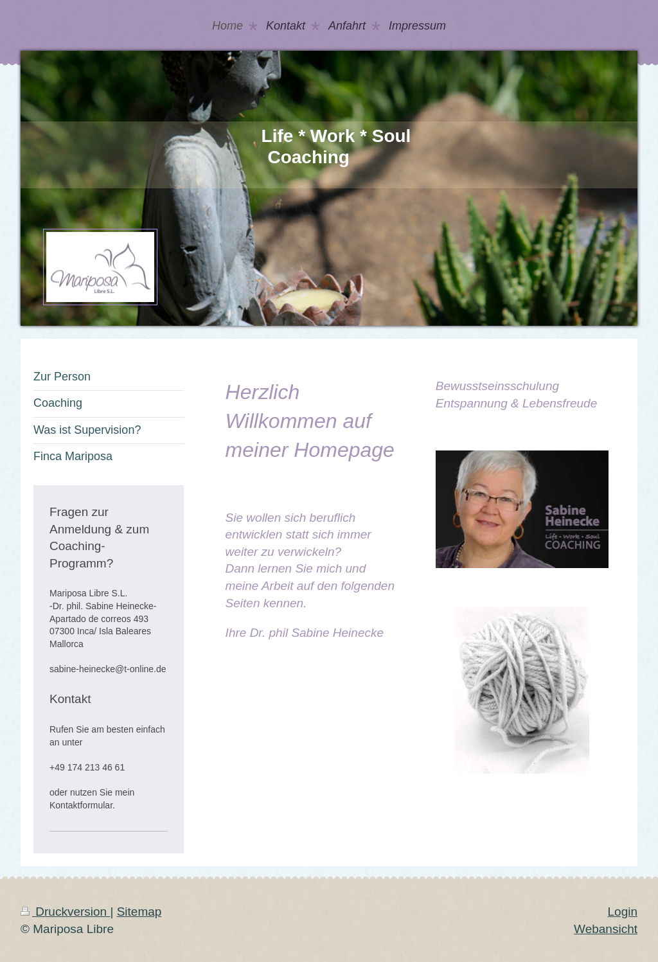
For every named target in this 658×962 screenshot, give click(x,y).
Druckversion (65, 911)
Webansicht (605, 929)
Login (623, 911)
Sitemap (139, 911)
